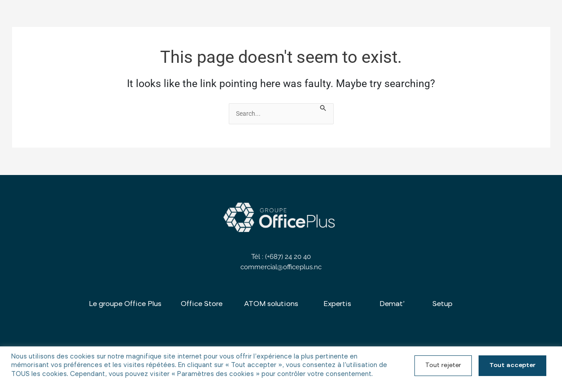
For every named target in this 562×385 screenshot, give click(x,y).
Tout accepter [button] (512, 366)
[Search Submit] (323, 108)
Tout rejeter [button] (443, 366)
